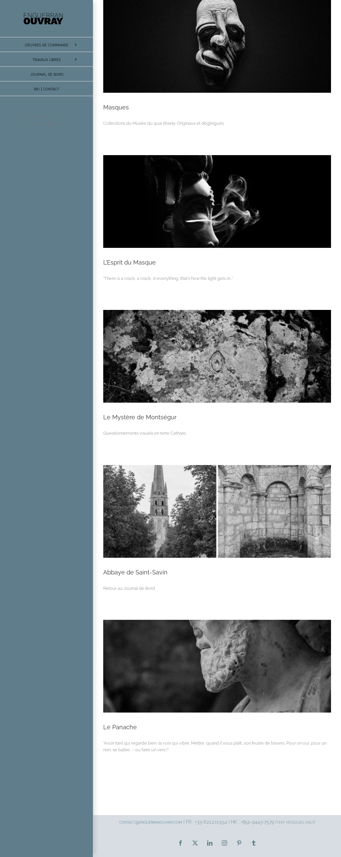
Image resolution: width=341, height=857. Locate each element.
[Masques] (217, 46)
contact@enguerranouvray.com (150, 822)
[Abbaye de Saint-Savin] (217, 511)
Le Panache (120, 727)
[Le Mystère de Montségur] (217, 356)
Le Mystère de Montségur (139, 417)
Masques (116, 107)
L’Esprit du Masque (129, 262)
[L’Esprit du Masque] (217, 201)
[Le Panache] (217, 666)
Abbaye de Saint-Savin (135, 572)
